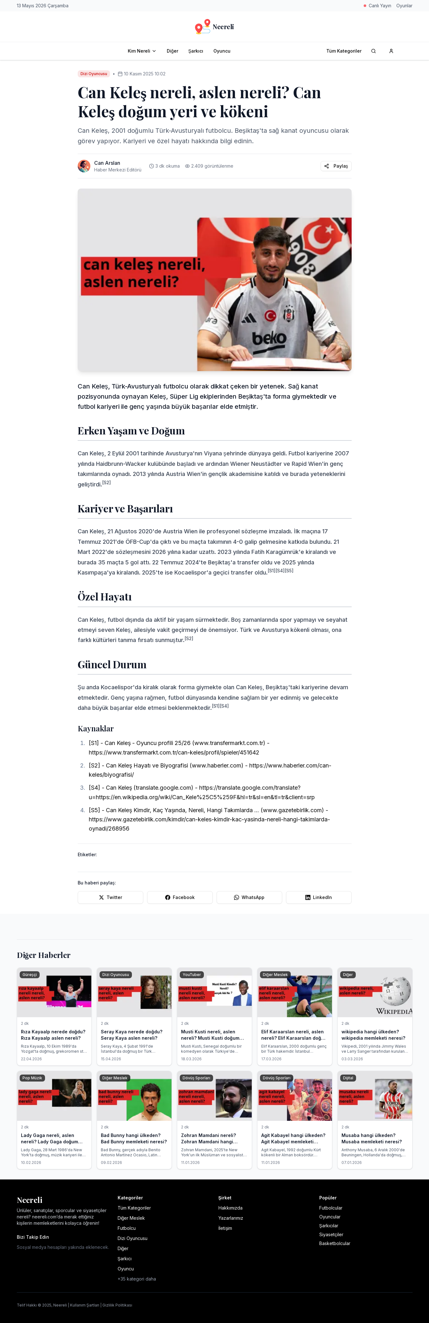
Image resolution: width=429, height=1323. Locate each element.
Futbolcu (127, 1228)
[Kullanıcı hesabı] (391, 51)
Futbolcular (330, 1208)
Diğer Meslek (131, 1218)
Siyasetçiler (331, 1234)
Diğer (172, 51)
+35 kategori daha (137, 1278)
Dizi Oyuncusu (132, 1238)
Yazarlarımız (230, 1218)
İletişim (225, 1228)
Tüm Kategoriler (343, 51)
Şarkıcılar (328, 1225)
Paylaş (336, 166)
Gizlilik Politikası (117, 1305)
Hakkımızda (230, 1208)
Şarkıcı (195, 51)
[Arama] (373, 51)
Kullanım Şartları (84, 1305)
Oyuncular (330, 1216)
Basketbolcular (334, 1243)
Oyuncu (222, 51)
